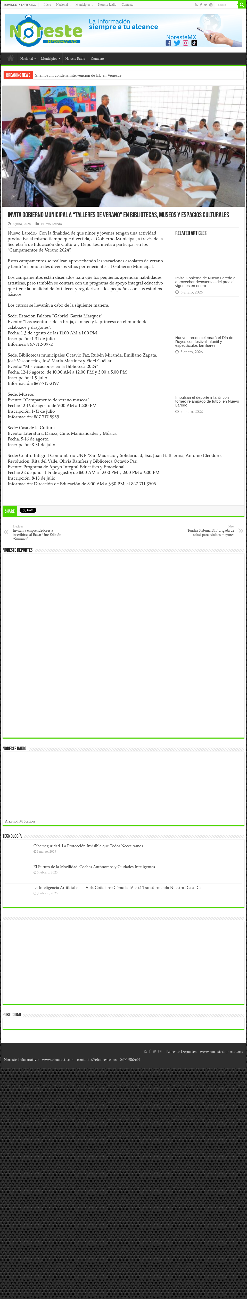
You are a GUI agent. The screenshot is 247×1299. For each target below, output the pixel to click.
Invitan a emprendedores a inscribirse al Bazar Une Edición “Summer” (39, 533)
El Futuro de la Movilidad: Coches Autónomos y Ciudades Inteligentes (94, 866)
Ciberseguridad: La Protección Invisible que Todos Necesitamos (88, 845)
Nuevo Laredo (51, 224)
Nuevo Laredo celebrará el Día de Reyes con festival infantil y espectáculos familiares (204, 341)
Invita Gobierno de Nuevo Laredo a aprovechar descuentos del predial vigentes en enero (205, 282)
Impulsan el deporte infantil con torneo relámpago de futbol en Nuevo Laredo (207, 401)
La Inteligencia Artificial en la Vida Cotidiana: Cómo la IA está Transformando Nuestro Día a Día (118, 887)
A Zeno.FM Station (20, 821)
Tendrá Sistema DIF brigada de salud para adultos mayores (207, 531)
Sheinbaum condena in (54, 75)
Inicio (47, 4)
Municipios (83, 4)
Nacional (62, 4)
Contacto (127, 4)
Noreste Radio (107, 4)
